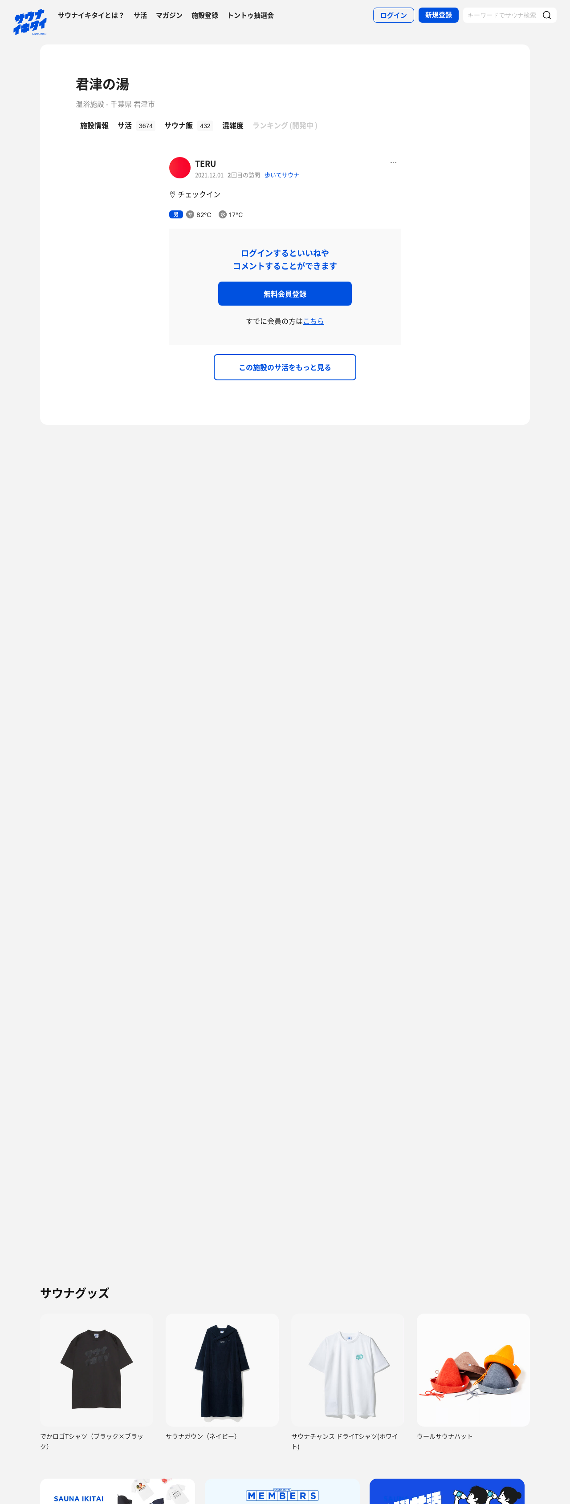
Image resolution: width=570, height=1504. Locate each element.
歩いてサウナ (282, 174)
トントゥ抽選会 (250, 15)
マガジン (169, 15)
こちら (313, 320)
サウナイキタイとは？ (91, 15)
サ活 (140, 15)
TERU (205, 163)
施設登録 (204, 15)
